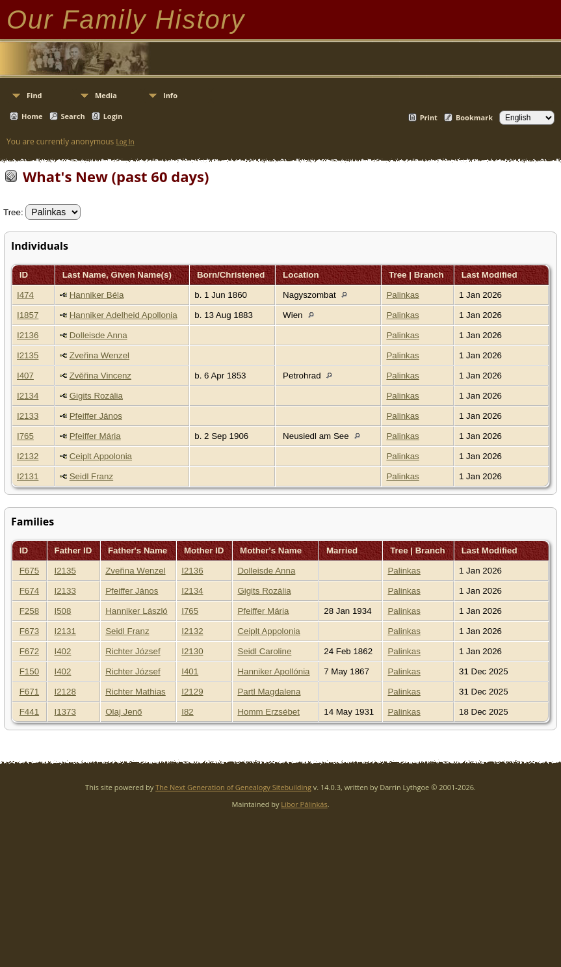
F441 (29, 712)
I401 (189, 671)
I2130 (192, 651)
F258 (29, 611)
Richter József (132, 651)
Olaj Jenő (123, 712)
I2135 (27, 355)
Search (73, 116)
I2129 (192, 691)
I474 (25, 295)
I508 (63, 611)
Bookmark (474, 117)
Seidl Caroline (264, 651)
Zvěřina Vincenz (100, 375)
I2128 (65, 691)
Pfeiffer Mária (95, 436)
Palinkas (402, 295)
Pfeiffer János (96, 416)
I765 (25, 436)
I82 (187, 712)
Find (34, 95)
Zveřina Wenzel (99, 355)
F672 (29, 651)
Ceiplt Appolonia (101, 456)
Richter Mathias (135, 691)
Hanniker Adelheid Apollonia (123, 315)
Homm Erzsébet (268, 712)
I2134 (27, 396)
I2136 (27, 335)
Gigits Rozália (96, 396)
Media (106, 95)
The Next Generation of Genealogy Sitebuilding (233, 787)
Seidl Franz (91, 476)
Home (32, 116)
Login (113, 116)
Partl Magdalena (268, 691)
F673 (29, 631)
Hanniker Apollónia (273, 671)
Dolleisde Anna (98, 335)
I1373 (65, 712)
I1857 (27, 315)
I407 (25, 375)
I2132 (27, 456)
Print (428, 117)
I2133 (27, 416)
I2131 (27, 476)
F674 (29, 591)
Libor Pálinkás (304, 804)
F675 (29, 571)
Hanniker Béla (97, 295)
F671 (29, 691)
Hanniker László (136, 611)
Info (170, 95)
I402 (63, 651)
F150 (29, 671)
